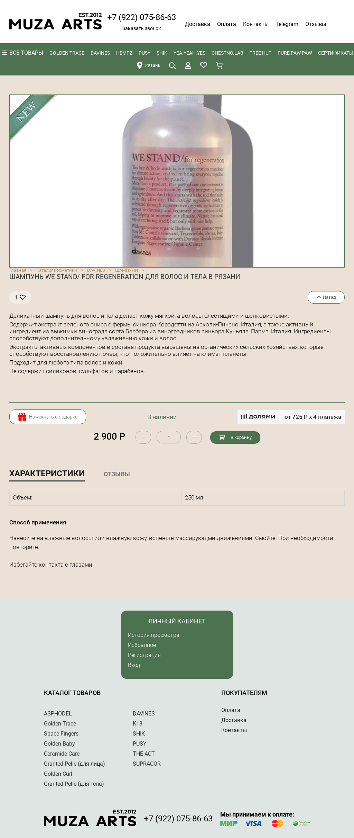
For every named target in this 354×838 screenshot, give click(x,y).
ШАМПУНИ (126, 270)
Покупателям (244, 692)
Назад (326, 297)
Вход (134, 665)
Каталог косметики (56, 270)
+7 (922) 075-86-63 (141, 17)
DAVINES (96, 270)
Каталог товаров (72, 692)
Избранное (142, 645)
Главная (17, 270)
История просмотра (153, 635)
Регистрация (144, 655)
